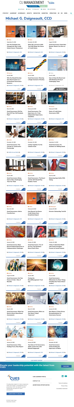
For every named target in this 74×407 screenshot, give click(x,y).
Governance (21, 13)
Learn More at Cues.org (15, 393)
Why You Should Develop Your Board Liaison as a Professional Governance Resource (23, 89)
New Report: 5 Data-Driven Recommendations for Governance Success (65, 322)
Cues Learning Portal (39, 376)
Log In (43, 6)
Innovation (36, 13)
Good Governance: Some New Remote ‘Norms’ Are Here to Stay (65, 55)
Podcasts (36, 9)
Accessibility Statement (62, 388)
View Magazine (33, 6)
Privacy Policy (64, 386)
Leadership (13, 13)
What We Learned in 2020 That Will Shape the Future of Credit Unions (44, 55)
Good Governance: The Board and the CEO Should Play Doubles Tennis (44, 189)
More (66, 13)
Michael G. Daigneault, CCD (15, 52)
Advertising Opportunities (41, 385)
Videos (44, 9)
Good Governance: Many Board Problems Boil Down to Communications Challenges (23, 256)
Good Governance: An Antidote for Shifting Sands (65, 156)
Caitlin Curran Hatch (13, 152)
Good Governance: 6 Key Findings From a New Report (23, 356)
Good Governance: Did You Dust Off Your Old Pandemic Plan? (23, 122)
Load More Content (36, 360)
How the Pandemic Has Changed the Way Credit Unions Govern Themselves (23, 55)
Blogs (29, 9)
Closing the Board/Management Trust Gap (44, 289)
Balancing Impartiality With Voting (65, 189)
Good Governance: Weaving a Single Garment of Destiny (44, 89)
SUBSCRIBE (66, 366)
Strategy (5, 13)
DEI (61, 13)
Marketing (45, 13)
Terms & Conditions (63, 383)
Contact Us (36, 381)
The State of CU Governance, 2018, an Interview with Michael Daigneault (44, 356)
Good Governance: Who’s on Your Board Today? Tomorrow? (44, 322)
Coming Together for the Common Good (44, 156)
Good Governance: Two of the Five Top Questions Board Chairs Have (44, 256)
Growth (29, 13)
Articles (22, 9)
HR (58, 13)
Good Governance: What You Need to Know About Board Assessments (23, 322)
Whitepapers (52, 9)
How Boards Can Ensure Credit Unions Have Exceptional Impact (44, 222)
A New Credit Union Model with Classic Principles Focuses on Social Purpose (65, 256)
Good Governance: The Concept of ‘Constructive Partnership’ (23, 156)
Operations (52, 13)
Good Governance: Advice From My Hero (23, 222)
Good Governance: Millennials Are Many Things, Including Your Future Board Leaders (65, 289)
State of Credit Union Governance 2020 (65, 122)
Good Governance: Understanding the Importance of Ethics (65, 356)
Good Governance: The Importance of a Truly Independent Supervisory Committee (44, 122)
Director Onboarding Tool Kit (65, 222)
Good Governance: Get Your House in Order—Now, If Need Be (23, 289)
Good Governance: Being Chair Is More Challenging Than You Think (23, 189)
